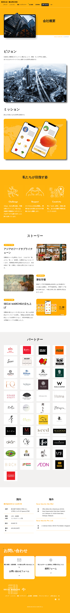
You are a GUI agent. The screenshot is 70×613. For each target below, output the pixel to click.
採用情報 (37, 4)
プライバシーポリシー (44, 596)
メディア (5, 4)
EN (51, 4)
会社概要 (31, 4)
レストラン (12, 4)
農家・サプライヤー (22, 4)
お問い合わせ (45, 4)
